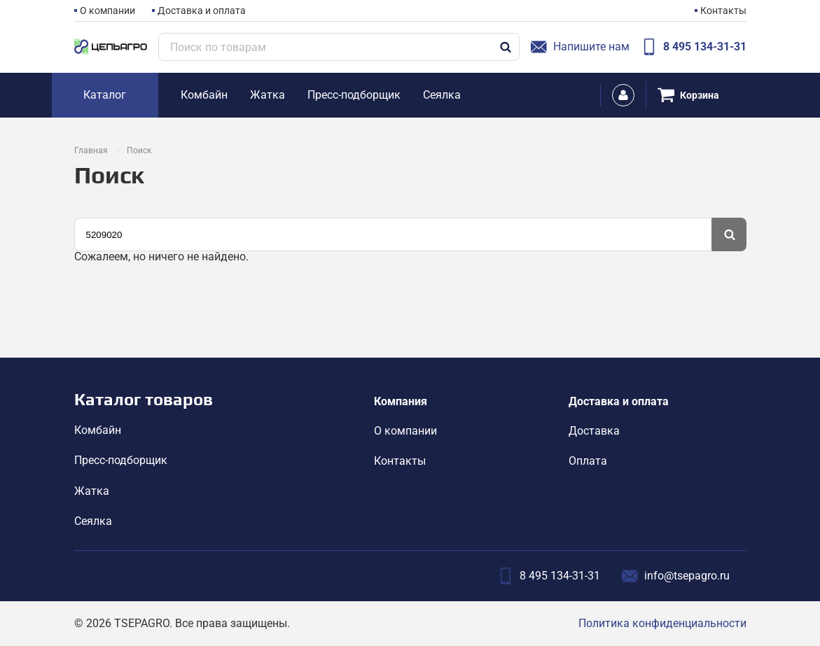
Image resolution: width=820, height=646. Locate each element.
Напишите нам (580, 46)
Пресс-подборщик (120, 460)
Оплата (588, 461)
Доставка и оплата (202, 10)
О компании (107, 10)
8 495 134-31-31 (693, 46)
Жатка (91, 491)
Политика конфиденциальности (662, 623)
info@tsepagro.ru (676, 576)
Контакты (723, 10)
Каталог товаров (143, 399)
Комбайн (97, 430)
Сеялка (93, 521)
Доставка (594, 430)
